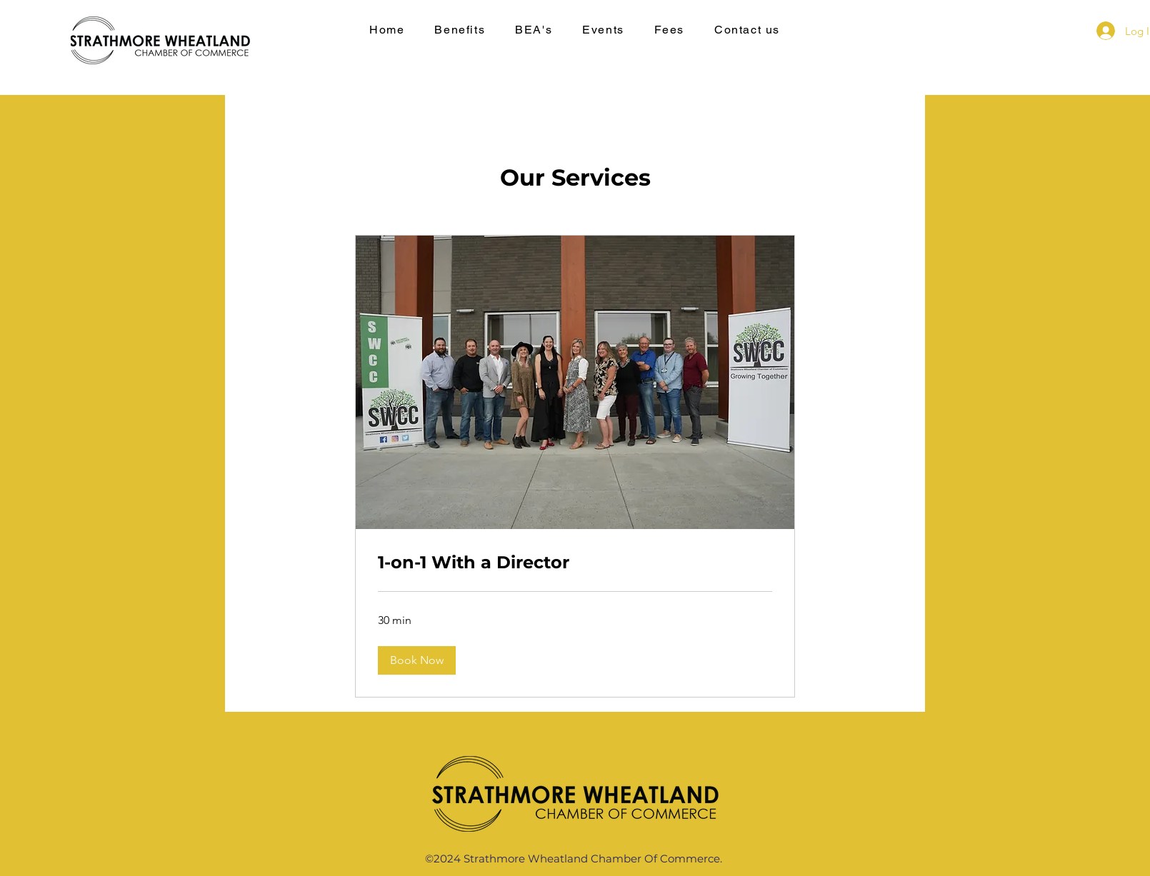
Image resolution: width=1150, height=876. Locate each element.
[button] (417, 660)
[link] (575, 562)
